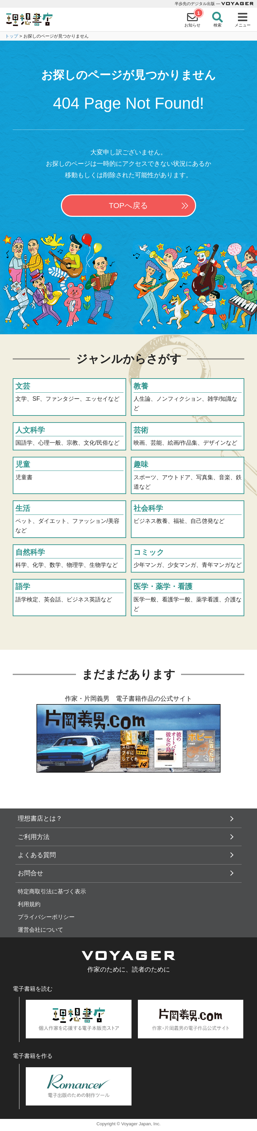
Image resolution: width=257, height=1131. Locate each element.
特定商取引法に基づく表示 (52, 891)
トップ (11, 36)
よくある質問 (37, 854)
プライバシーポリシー (46, 917)
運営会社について (40, 930)
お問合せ (30, 873)
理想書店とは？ (40, 818)
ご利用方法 (34, 836)
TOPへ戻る (128, 205)
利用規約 (29, 904)
